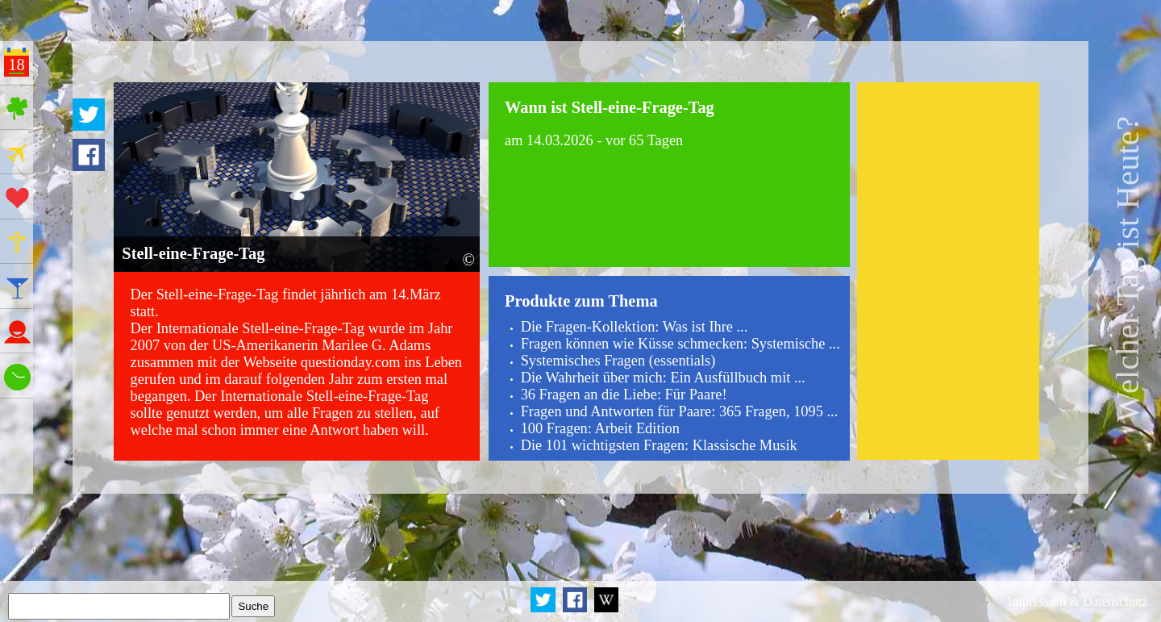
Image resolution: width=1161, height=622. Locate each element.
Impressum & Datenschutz (1078, 601)
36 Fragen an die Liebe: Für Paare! (624, 394)
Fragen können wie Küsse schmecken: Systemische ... (680, 344)
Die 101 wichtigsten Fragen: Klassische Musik (659, 445)
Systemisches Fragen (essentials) (618, 361)
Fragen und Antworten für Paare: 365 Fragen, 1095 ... (679, 411)
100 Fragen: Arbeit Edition (600, 428)
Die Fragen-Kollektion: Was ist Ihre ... (634, 327)
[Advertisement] (948, 271)
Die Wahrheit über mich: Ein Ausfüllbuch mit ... (663, 377)
